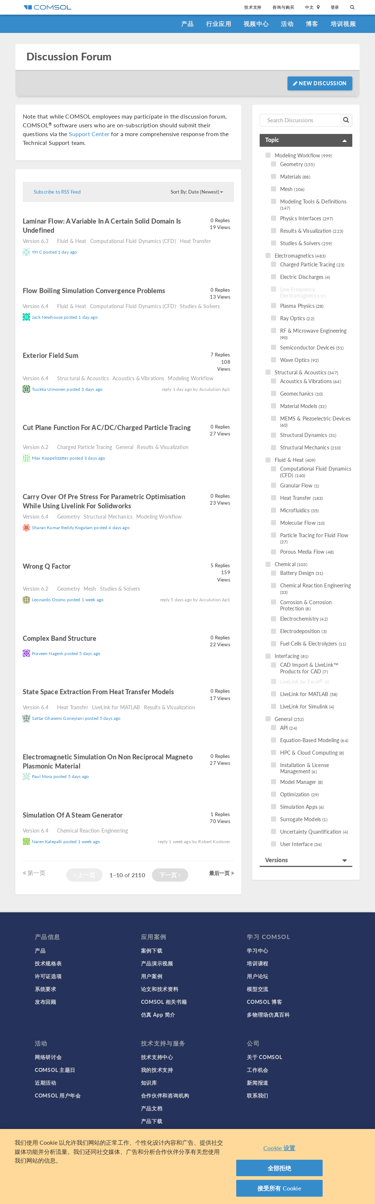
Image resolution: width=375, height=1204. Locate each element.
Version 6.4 (35, 306)
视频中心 (256, 23)
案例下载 (152, 950)
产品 (187, 23)
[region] (187, 1166)
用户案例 (152, 976)
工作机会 (257, 1069)
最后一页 (221, 872)
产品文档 (152, 1108)
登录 (335, 7)
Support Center (89, 134)
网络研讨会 (48, 1057)
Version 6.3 (35, 240)
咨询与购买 (283, 7)
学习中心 (257, 950)
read (64, 231)
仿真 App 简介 (158, 1014)
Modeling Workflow (191, 378)
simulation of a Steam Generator (73, 814)
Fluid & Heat (71, 240)
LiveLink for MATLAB (116, 707)
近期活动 (45, 1082)
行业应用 (218, 23)
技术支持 (252, 7)
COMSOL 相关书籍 (164, 1001)
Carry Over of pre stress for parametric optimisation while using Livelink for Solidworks (104, 501)
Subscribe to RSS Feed (57, 191)
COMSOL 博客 (264, 1001)
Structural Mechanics (108, 516)
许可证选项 (48, 976)
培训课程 (257, 963)
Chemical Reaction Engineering (92, 830)
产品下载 (152, 1121)
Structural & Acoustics (83, 378)
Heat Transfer (195, 240)
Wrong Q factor (47, 566)
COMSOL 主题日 (55, 1069)
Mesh (89, 588)
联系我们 (257, 1095)
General (124, 446)
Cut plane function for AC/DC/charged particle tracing (107, 427)
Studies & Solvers (200, 306)
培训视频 (343, 23)
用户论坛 (257, 976)
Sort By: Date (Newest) (197, 191)
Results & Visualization (162, 446)
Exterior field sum (50, 355)
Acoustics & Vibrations (138, 378)
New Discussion (320, 83)
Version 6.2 (35, 446)
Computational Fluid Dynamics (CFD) (133, 240)
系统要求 (45, 988)
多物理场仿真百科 (268, 1014)
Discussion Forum (68, 56)
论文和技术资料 (160, 988)
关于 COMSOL (264, 1057)
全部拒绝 (280, 1168)
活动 (287, 23)
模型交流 (257, 988)
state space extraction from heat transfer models (98, 691)
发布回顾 (45, 1001)
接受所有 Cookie (279, 1188)
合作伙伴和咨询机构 (165, 1095)
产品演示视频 (157, 963)
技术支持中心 (157, 1057)
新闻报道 (257, 1082)
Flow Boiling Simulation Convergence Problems (94, 290)
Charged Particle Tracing (84, 446)
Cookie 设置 (279, 1148)
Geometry (68, 516)
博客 (312, 23)
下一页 (170, 875)
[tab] (306, 140)
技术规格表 (48, 963)
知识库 (149, 1082)
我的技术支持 (157, 1069)
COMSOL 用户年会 (58, 1095)
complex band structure (60, 638)
